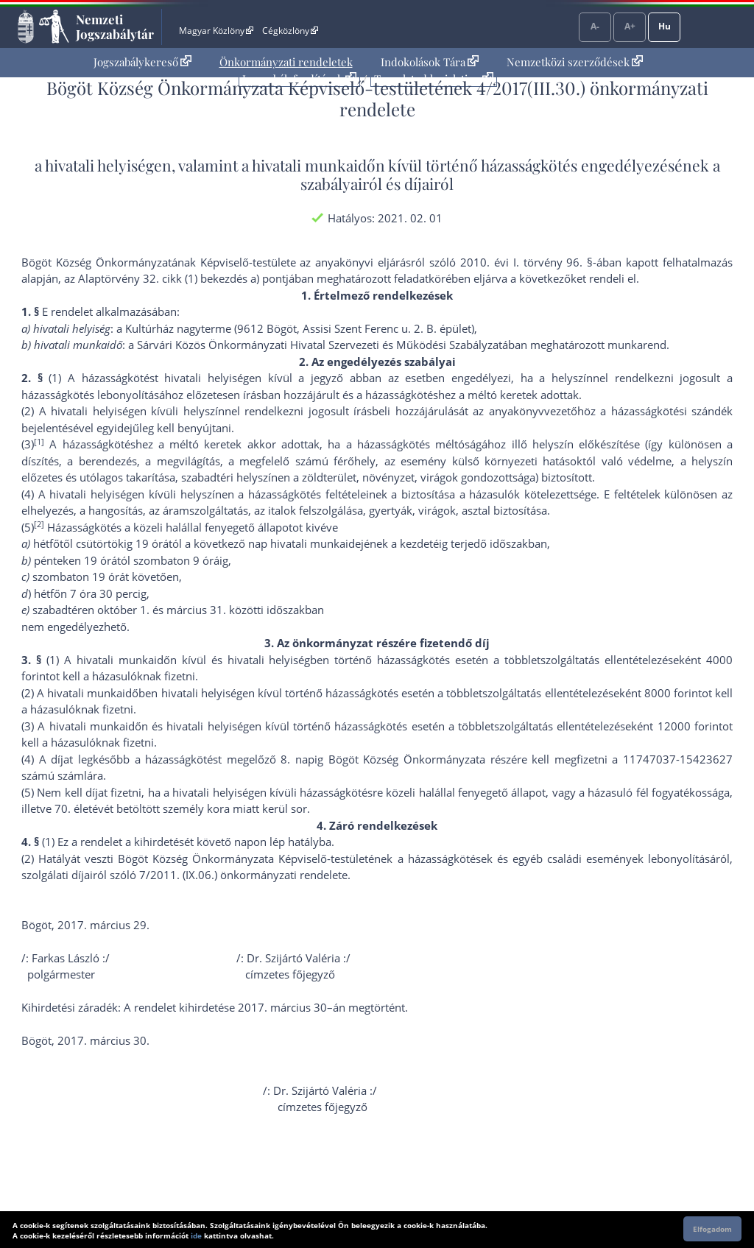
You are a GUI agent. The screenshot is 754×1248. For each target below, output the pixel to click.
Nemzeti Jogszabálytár (115, 26)
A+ (629, 26)
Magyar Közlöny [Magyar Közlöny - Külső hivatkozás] (216, 30)
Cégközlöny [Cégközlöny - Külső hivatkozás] (290, 30)
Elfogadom (712, 1229)
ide (196, 1235)
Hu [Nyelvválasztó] (664, 26)
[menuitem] (142, 62)
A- (595, 26)
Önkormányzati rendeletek (286, 61)
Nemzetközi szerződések (575, 61)
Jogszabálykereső (142, 61)
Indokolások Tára (430, 61)
